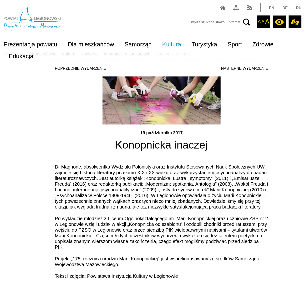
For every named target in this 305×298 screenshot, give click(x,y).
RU (298, 8)
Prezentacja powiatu (30, 44)
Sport (235, 44)
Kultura (171, 44)
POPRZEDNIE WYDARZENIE (80, 68)
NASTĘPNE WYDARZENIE (244, 68)
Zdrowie (263, 44)
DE (285, 8)
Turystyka (204, 44)
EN (271, 8)
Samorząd (138, 44)
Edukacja (21, 56)
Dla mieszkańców (91, 44)
